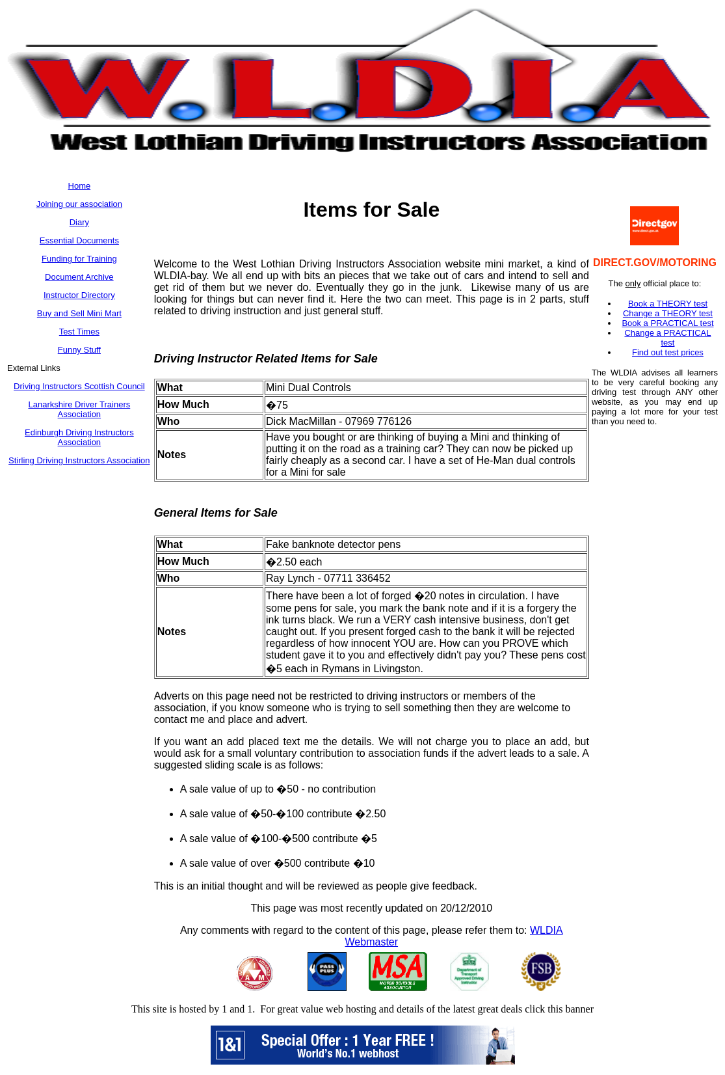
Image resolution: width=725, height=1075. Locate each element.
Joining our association (79, 204)
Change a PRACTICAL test (667, 337)
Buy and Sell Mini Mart (79, 313)
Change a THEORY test (668, 313)
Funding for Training (79, 259)
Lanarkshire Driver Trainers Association (79, 409)
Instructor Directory (79, 295)
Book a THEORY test (667, 303)
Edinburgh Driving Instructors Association (79, 437)
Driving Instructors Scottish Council (79, 386)
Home (79, 186)
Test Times (79, 331)
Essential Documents (79, 240)
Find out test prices (668, 352)
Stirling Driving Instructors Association (79, 460)
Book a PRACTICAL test (667, 323)
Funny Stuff (79, 350)
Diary (79, 222)
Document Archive (79, 277)
